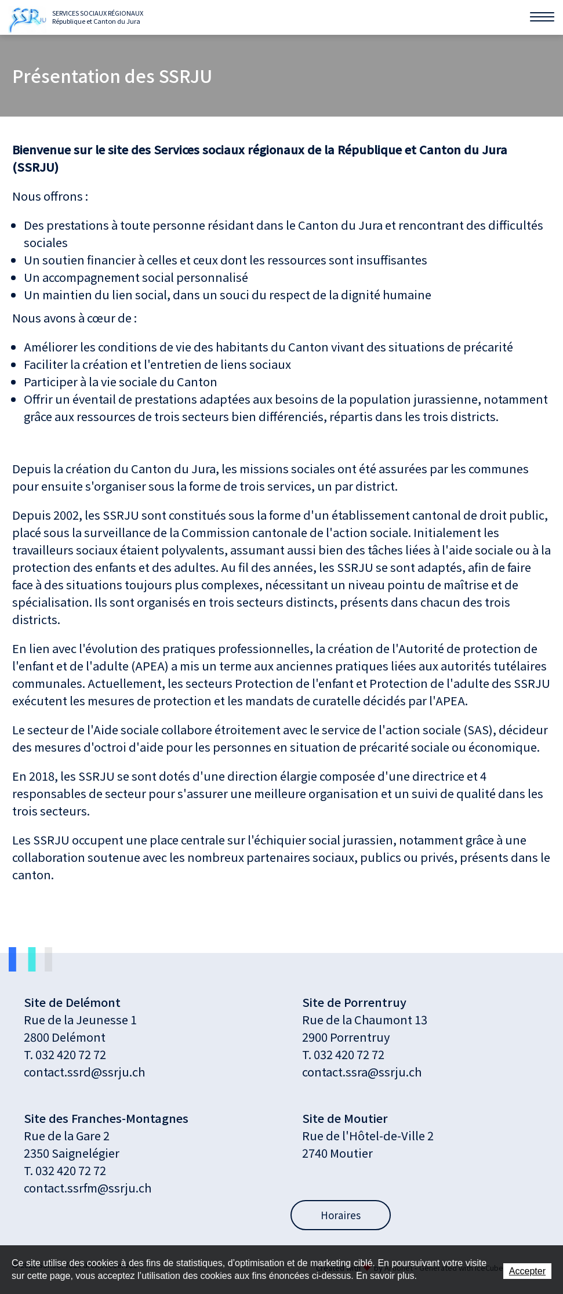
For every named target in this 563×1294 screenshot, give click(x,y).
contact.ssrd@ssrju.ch (84, 1071)
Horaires (341, 1215)
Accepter (527, 1271)
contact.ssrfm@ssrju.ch (87, 1187)
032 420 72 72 (70, 1054)
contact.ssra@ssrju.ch (362, 1071)
